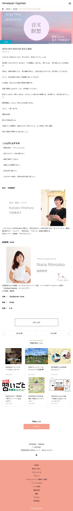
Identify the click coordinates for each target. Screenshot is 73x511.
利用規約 (37, 501)
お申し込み (36, 322)
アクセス (37, 497)
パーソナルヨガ (36, 483)
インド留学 (36, 486)
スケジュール (36, 472)
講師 (36, 494)
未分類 (6, 42)
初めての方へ (36, 469)
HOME (36, 465)
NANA (12, 242)
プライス (37, 476)
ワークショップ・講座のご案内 (36, 479)
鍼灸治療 (37, 490)
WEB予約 (36, 426)
